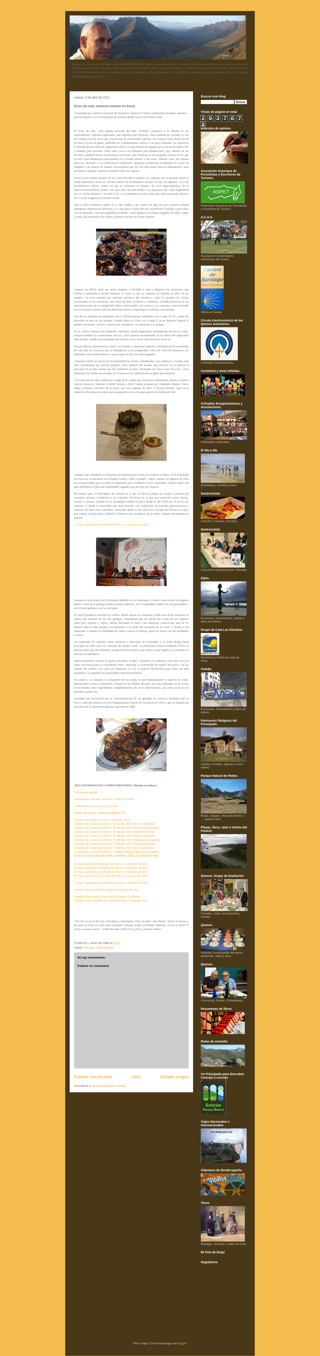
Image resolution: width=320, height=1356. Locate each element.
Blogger (181, 1343)
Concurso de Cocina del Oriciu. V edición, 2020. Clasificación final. (116, 855)
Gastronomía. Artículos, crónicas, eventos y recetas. (104, 799)
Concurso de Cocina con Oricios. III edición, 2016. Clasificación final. (114, 831)
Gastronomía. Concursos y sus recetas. (96, 805)
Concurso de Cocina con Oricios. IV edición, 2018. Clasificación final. (114, 843)
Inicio (136, 1077)
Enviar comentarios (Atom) (109, 1085)
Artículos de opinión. (86, 792)
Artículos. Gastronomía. (99, 947)
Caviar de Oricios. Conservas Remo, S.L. (100, 812)
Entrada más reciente (93, 1077)
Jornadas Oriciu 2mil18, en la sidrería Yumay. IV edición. (107, 896)
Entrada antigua (174, 1077)
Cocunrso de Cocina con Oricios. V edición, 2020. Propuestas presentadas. (117, 851)
